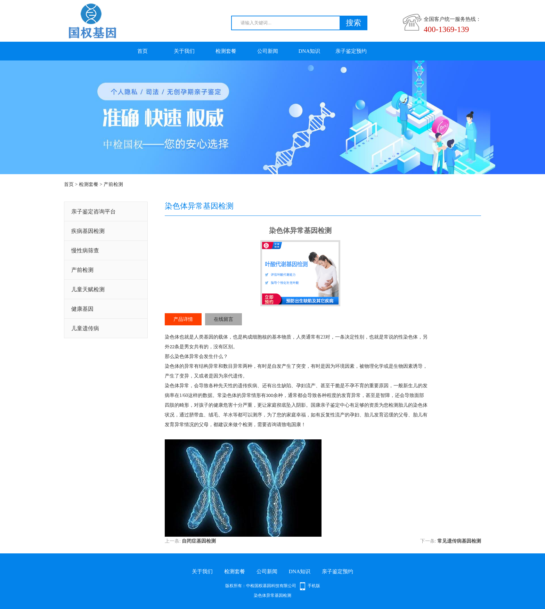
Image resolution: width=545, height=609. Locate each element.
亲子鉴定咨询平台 (93, 211)
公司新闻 (267, 51)
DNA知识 (309, 51)
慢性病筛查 (85, 250)
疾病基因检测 (88, 231)
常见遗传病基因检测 (459, 541)
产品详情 (183, 319)
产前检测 (113, 184)
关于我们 (184, 51)
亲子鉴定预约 (351, 51)
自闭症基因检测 (199, 541)
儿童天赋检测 (88, 289)
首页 (142, 51)
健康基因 (82, 309)
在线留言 (223, 319)
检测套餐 (225, 51)
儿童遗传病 (85, 328)
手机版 (314, 585)
